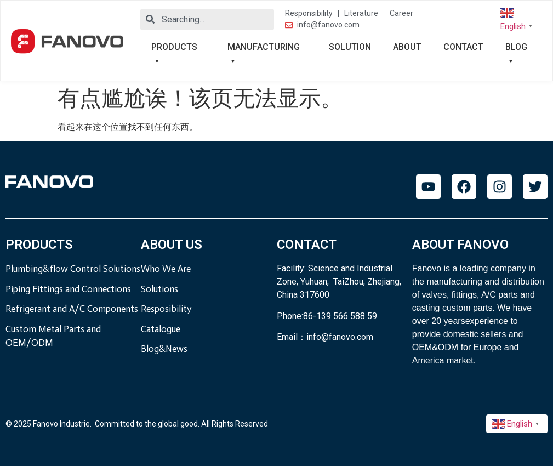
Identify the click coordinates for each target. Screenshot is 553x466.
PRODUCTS (174, 47)
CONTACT (463, 47)
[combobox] (206, 19)
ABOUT (407, 47)
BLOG (516, 47)
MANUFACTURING (263, 47)
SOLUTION (350, 47)
